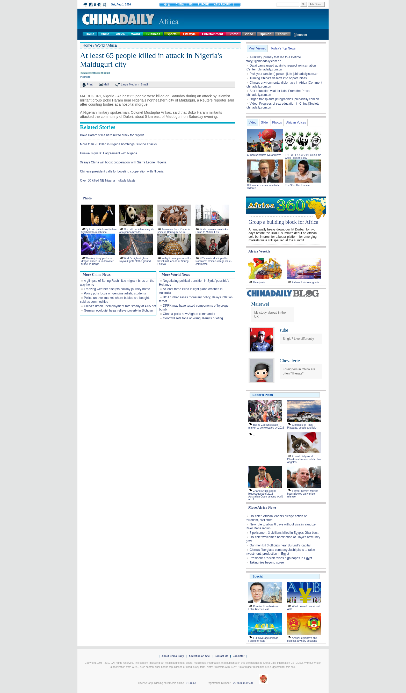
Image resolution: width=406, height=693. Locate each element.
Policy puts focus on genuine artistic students (115, 293)
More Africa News (262, 507)
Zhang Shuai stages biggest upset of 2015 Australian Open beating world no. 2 (265, 495)
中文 (167, 4)
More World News (176, 275)
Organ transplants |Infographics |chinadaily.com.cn (284, 99)
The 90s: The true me (297, 185)
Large (124, 84)
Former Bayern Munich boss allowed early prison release (302, 493)
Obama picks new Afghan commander (189, 314)
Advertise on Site (199, 656)
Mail (106, 84)
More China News (97, 275)
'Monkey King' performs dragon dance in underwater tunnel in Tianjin (97, 261)
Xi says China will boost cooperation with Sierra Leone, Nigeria (123, 162)
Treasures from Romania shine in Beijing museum (173, 231)
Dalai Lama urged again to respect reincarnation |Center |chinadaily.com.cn (281, 67)
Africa (120, 34)
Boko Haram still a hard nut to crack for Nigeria (112, 135)
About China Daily (173, 656)
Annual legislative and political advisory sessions (302, 639)
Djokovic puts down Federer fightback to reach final (99, 231)
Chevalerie (290, 360)
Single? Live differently (298, 339)
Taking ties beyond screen (268, 562)
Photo (233, 34)
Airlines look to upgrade (305, 282)
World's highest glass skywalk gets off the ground (135, 260)
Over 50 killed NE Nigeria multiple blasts (107, 180)
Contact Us (221, 656)
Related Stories (97, 127)
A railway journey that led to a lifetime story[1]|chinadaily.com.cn (273, 59)
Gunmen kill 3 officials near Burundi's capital (280, 545)
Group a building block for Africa (283, 222)
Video (249, 34)
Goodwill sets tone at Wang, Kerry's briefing (193, 318)
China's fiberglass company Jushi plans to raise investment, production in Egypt (280, 551)
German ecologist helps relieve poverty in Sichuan (118, 310)
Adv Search (316, 4)
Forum (282, 34)
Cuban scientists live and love (264, 155)
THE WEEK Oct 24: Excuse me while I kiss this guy (303, 156)
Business (153, 34)
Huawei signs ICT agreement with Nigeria (108, 153)
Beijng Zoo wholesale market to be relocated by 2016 (266, 426)
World (135, 34)
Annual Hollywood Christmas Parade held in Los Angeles (304, 459)
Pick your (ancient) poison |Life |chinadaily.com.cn (284, 74)
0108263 (191, 683)
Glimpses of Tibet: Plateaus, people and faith (302, 426)
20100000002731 (243, 683)
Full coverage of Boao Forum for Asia (263, 639)
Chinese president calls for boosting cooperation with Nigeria (121, 171)
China (105, 34)
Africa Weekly (259, 251)
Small (144, 84)
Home (90, 34)
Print (90, 84)
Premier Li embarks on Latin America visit (263, 608)
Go (303, 4)
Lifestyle (189, 34)
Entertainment (212, 34)
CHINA (180, 4)
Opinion (265, 34)
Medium (134, 84)
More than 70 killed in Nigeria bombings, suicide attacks (118, 144)
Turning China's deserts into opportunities (278, 78)
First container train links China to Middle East (211, 231)
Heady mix (259, 282)
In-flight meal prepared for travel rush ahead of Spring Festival (174, 261)
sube (284, 330)
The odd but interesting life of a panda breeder (136, 231)
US (191, 4)
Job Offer (238, 656)
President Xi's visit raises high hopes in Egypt (281, 558)
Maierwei (260, 304)
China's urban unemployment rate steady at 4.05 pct (120, 306)
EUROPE (203, 4)
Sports (172, 34)
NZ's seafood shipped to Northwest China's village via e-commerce (213, 261)
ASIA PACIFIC (222, 4)
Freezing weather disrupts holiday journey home (117, 289)
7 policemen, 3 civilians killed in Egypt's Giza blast (284, 533)
